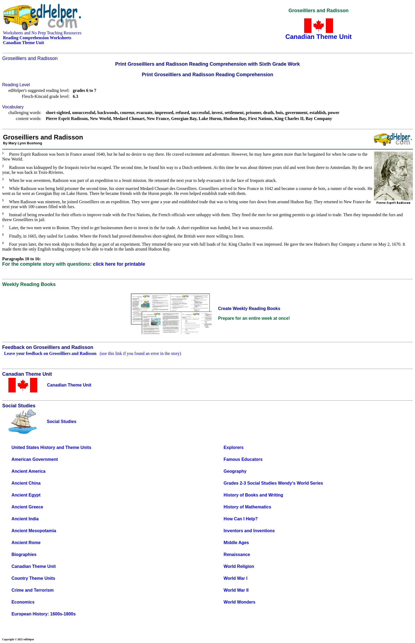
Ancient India (24, 519)
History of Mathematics (247, 507)
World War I (235, 578)
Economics (22, 602)
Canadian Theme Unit (33, 566)
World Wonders (239, 602)
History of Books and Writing (253, 495)
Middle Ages (236, 542)
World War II (236, 590)
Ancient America (28, 471)
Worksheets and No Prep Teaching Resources (42, 33)
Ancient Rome (26, 542)
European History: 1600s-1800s (43, 614)
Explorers (234, 447)
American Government (34, 459)
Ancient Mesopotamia (33, 530)
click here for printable (119, 264)
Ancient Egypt (26, 495)
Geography (235, 471)
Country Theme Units (33, 578)
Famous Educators (243, 459)
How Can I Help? (241, 519)
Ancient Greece (27, 507)
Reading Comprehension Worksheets (37, 37)
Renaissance (237, 554)
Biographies (23, 554)
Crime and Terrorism (32, 590)
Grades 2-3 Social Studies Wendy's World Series (273, 483)
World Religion (239, 566)
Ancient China (26, 483)
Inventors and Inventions (249, 530)
